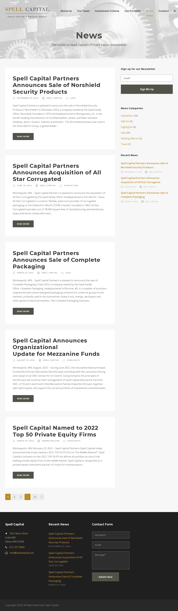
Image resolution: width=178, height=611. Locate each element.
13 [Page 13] (35, 496)
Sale (73, 98)
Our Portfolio (132, 11)
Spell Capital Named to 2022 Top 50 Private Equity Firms (55, 431)
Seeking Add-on (130, 138)
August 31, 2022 (26, 360)
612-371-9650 (17, 547)
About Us (66, 11)
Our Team (83, 11)
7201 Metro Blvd (18, 533)
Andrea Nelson (50, 441)
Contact (164, 11)
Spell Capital (54, 98)
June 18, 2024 (24, 185)
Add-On (125, 121)
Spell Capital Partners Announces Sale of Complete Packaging (56, 260)
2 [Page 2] (14, 496)
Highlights (73, 360)
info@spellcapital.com (22, 552)
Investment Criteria (107, 11)
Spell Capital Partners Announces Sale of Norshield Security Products (57, 85)
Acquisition (71, 185)
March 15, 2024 (25, 273)
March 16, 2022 (25, 441)
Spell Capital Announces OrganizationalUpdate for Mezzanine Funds (56, 347)
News (149, 11)
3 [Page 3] (20, 496)
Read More (23, 136)
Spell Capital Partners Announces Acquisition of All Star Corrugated (57, 172)
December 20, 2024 (27, 98)
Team (124, 144)
